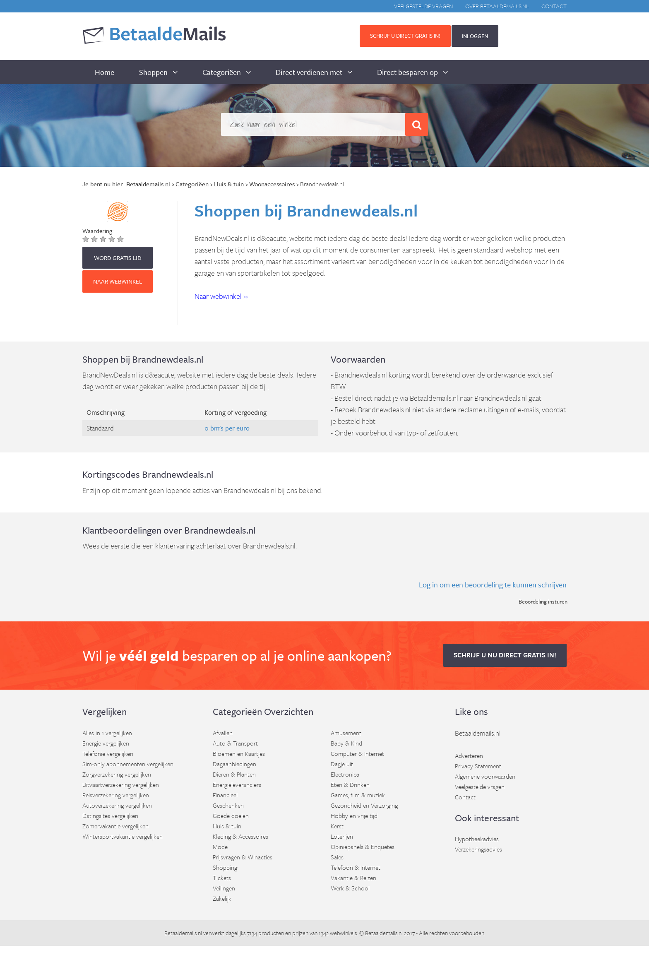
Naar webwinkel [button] (117, 281)
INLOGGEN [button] (475, 36)
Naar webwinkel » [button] (221, 296)
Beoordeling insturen (543, 601)
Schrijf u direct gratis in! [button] (405, 35)
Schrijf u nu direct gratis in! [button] (505, 655)
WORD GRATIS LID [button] (118, 257)
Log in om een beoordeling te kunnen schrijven (493, 584)
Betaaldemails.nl (477, 733)
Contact (554, 6)
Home (104, 72)
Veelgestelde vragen (423, 6)
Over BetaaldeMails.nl (497, 6)
